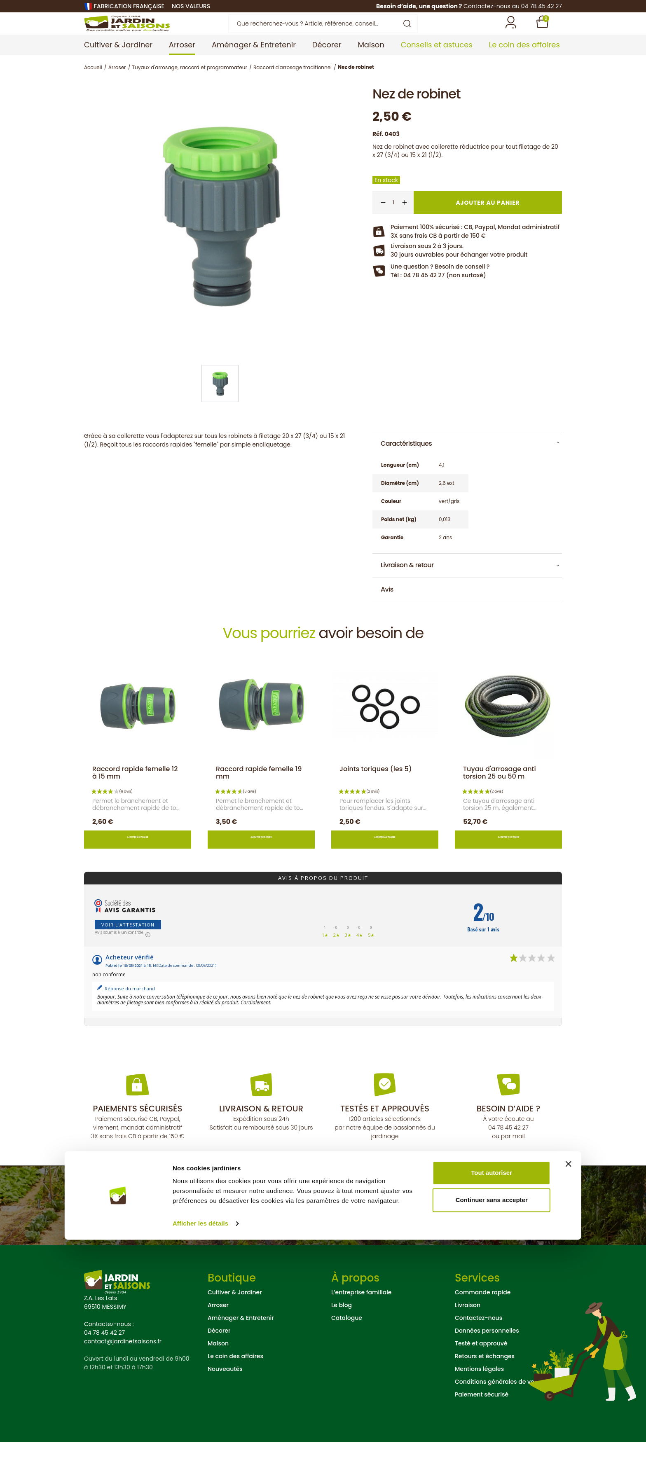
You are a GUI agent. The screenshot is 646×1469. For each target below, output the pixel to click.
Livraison (467, 1332)
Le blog (341, 1332)
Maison (218, 1370)
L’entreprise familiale (361, 1319)
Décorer (219, 1357)
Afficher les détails (200, 1452)
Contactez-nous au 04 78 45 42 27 (512, 6)
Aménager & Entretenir (241, 1344)
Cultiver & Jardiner (235, 1319)
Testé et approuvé (481, 1370)
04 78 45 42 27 (508, 1154)
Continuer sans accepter (492, 1428)
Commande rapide (482, 1319)
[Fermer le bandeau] (568, 1393)
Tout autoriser (491, 1402)
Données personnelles (487, 1357)
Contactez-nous (478, 1344)
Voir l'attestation (127, 951)
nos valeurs (191, 6)
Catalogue (346, 1344)
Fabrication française (129, 6)
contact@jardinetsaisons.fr (123, 1368)
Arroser (218, 1332)
